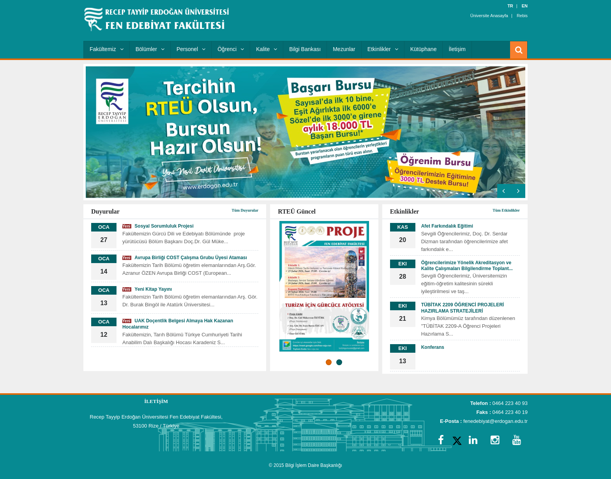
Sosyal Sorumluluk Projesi (158, 226)
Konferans (432, 347)
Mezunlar (344, 49)
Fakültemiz (107, 49)
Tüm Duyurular (245, 210)
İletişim (457, 49)
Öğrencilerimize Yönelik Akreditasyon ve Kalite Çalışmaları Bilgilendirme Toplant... (467, 265)
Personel (191, 49)
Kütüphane (423, 49)
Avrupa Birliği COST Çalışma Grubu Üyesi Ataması (184, 257)
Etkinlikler (382, 49)
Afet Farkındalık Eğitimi (447, 226)
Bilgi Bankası (305, 49)
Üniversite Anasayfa (489, 15)
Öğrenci (230, 49)
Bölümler (150, 49)
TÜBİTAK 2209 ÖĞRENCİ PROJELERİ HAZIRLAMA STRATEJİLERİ (462, 307)
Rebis (522, 15)
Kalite (266, 49)
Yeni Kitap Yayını (147, 289)
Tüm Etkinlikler (506, 210)
